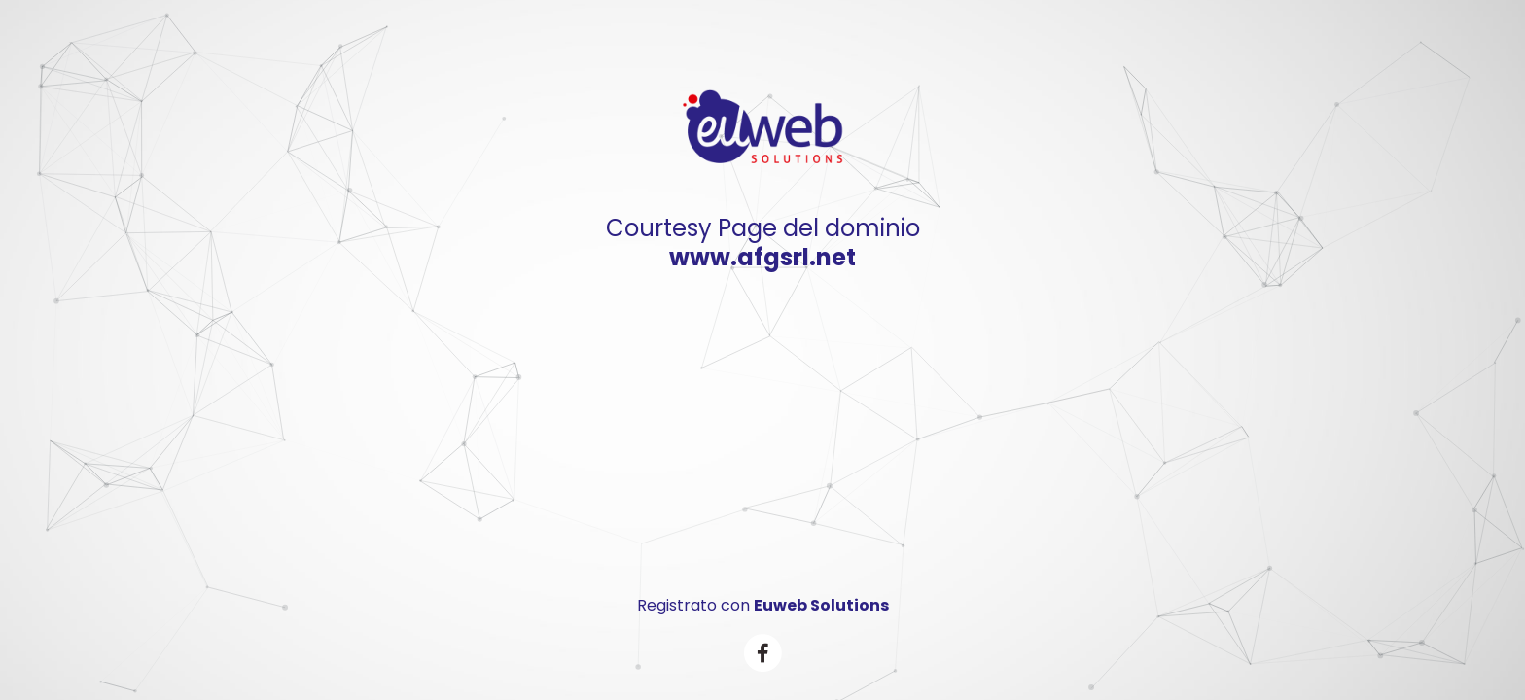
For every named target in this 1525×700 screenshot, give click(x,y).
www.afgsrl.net (762, 257)
